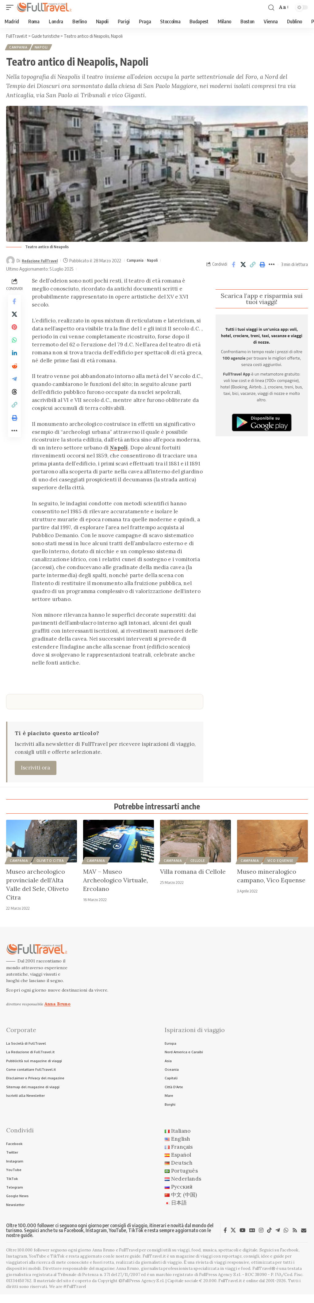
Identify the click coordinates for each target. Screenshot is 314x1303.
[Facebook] (225, 1239)
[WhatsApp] (286, 1239)
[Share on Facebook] (233, 266)
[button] (11, 7)
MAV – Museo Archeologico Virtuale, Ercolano (115, 881)
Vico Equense (280, 862)
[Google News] (252, 1239)
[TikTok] (269, 1239)
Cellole (197, 862)
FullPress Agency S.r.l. (220, 1283)
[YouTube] (242, 1239)
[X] (233, 1239)
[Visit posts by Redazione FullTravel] (10, 261)
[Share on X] (243, 266)
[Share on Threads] (14, 406)
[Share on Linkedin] (14, 362)
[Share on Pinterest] (14, 333)
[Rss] (295, 1239)
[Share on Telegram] (14, 391)
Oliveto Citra (50, 862)
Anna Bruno (57, 1005)
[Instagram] (261, 1239)
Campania (19, 48)
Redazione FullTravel (43, 261)
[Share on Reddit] (14, 377)
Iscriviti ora (35, 768)
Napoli (43, 48)
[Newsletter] (304, 1238)
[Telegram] (277, 1239)
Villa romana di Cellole (193, 873)
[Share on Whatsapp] (14, 347)
